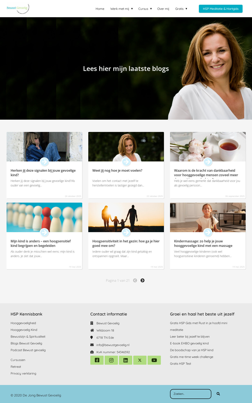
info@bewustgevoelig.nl (112, 345)
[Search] (218, 394)
